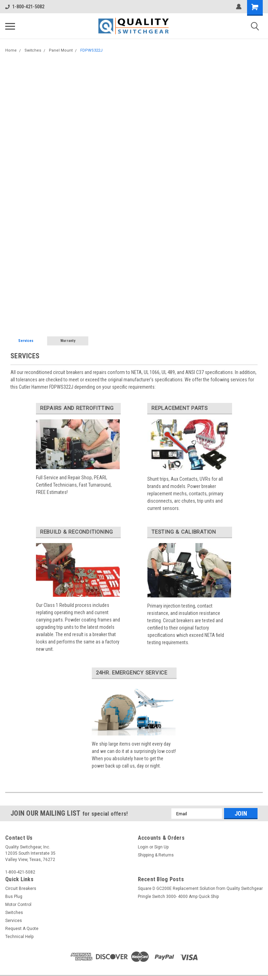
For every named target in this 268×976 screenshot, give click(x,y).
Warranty (67, 340)
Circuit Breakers (20, 888)
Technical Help (19, 936)
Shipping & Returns (156, 855)
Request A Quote (21, 928)
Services (26, 340)
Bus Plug (13, 896)
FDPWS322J (91, 50)
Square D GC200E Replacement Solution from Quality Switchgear (200, 888)
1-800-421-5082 (24, 6)
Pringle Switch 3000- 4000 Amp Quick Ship (178, 896)
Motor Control (18, 904)
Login (143, 847)
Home (11, 50)
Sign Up (161, 847)
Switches (32, 50)
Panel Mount (61, 50)
